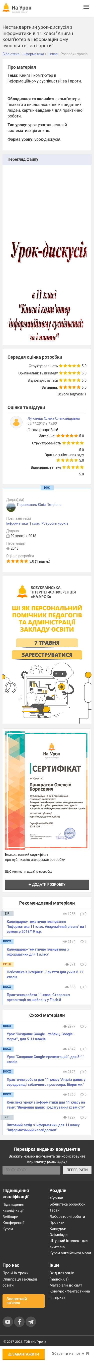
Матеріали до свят (66, 1285)
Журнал (56, 1198)
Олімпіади (59, 1235)
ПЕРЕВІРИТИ (77, 1170)
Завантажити (23, 1354)
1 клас (34, 523)
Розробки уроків (54, 523)
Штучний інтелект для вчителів (69, 1244)
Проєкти (57, 1222)
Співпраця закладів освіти (20, 1282)
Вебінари (10, 1217)
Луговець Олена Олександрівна (54, 418)
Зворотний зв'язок (17, 1301)
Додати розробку (47, 885)
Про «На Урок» (15, 1273)
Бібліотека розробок (67, 1204)
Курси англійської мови (70, 1253)
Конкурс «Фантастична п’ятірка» (70, 1294)
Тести (55, 1210)
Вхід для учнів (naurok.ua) (62, 1276)
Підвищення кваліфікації (13, 1207)
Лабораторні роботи (67, 1216)
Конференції (13, 1223)
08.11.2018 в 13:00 (42, 423)
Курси (8, 1229)
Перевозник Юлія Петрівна (39, 505)
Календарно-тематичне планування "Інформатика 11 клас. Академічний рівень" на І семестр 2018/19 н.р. (46, 927)
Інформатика (17, 523)
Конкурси (58, 1228)
